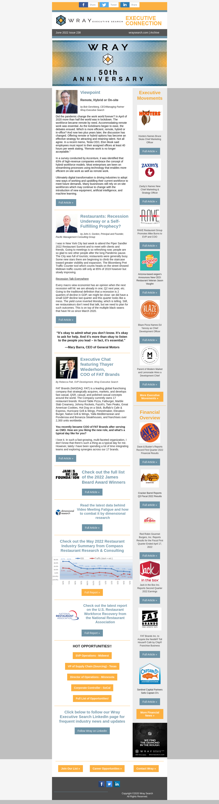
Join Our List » (70, 768)
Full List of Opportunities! (92, 698)
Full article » (150, 504)
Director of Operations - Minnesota (92, 677)
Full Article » (66, 202)
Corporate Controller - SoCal (92, 687)
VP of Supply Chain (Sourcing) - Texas (92, 666)
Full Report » (92, 592)
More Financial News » (149, 714)
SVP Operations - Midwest (92, 655)
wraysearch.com (138, 32)
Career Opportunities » (107, 768)
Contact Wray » (146, 768)
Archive (154, 32)
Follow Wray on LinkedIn (92, 730)
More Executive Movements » (150, 397)
